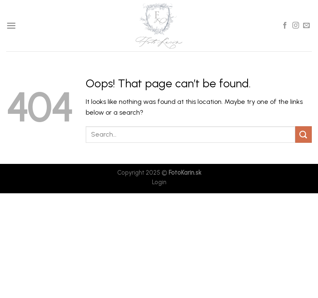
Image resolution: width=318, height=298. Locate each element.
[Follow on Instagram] (295, 25)
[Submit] (303, 134)
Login (159, 182)
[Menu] (11, 25)
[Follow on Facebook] (285, 25)
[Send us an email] (306, 25)
